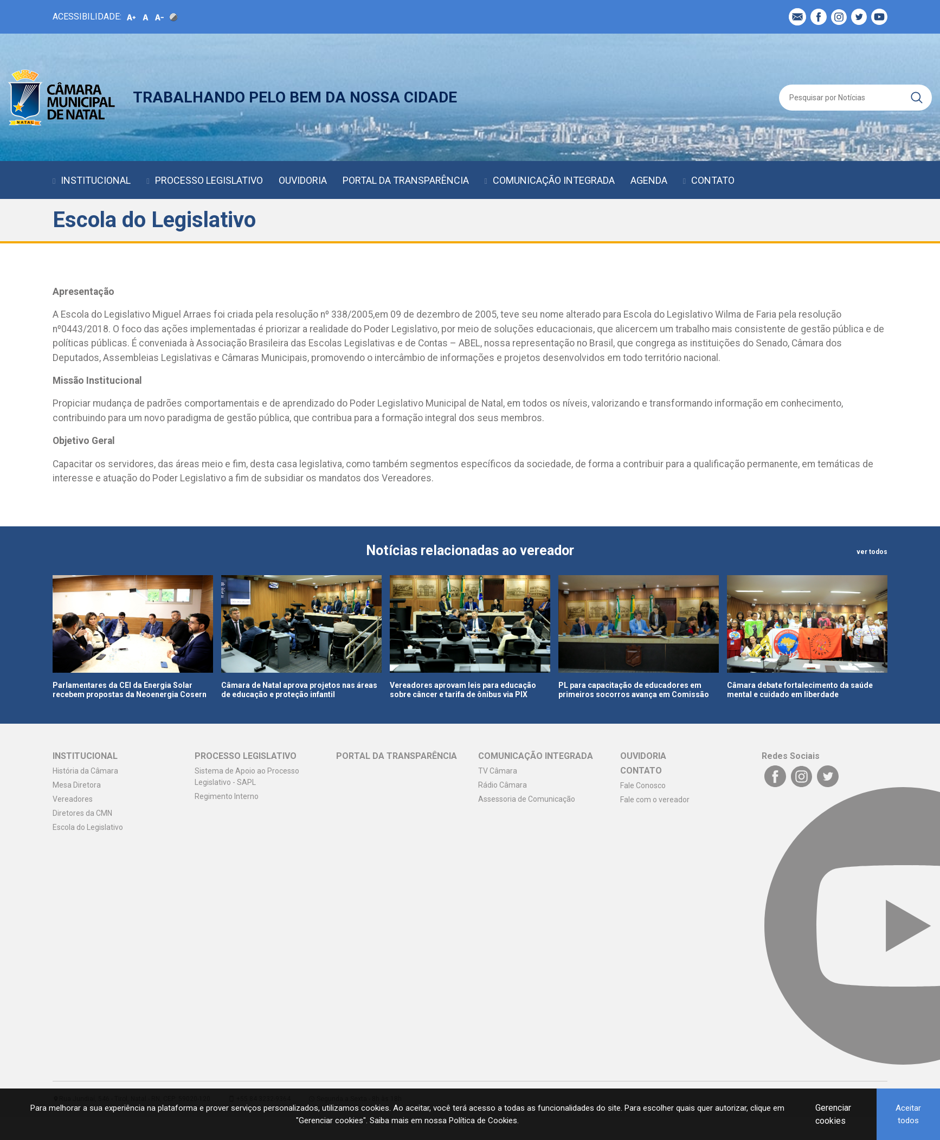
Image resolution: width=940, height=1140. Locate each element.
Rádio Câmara (502, 785)
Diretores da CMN (82, 813)
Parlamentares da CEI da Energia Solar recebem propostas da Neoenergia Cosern (130, 690)
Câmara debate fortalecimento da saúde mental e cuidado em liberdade (800, 690)
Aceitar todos (908, 1114)
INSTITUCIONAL (96, 180)
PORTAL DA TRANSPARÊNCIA (406, 180)
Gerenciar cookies (833, 1114)
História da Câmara (85, 771)
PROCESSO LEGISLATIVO (209, 180)
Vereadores (73, 799)
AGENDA (648, 180)
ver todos (872, 552)
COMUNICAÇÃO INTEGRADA (554, 180)
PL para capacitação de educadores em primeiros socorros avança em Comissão (633, 690)
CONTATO (713, 180)
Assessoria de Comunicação (526, 799)
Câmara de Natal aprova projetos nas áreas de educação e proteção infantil (299, 690)
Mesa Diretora (77, 785)
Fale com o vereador (655, 799)
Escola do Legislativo (88, 827)
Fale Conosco (643, 785)
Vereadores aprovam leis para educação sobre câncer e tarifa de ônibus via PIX (463, 690)
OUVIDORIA (303, 180)
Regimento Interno (227, 796)
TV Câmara (497, 771)
